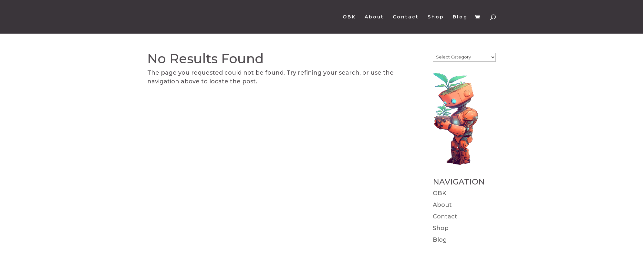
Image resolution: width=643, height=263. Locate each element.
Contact (406, 17)
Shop (436, 17)
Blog (460, 17)
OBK (349, 17)
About (374, 17)
